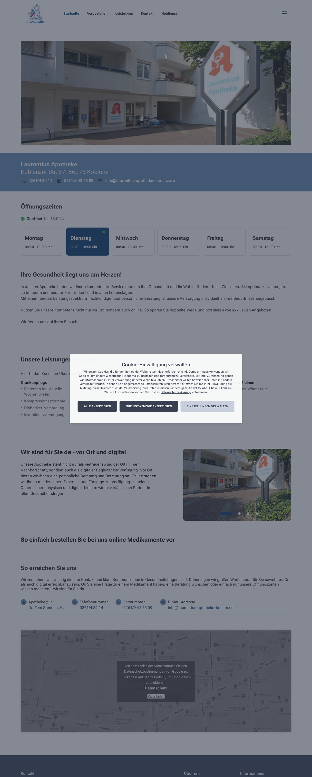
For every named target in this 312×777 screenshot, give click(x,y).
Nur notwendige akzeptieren (149, 406)
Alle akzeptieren (97, 406)
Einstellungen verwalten (207, 406)
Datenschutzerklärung (176, 392)
